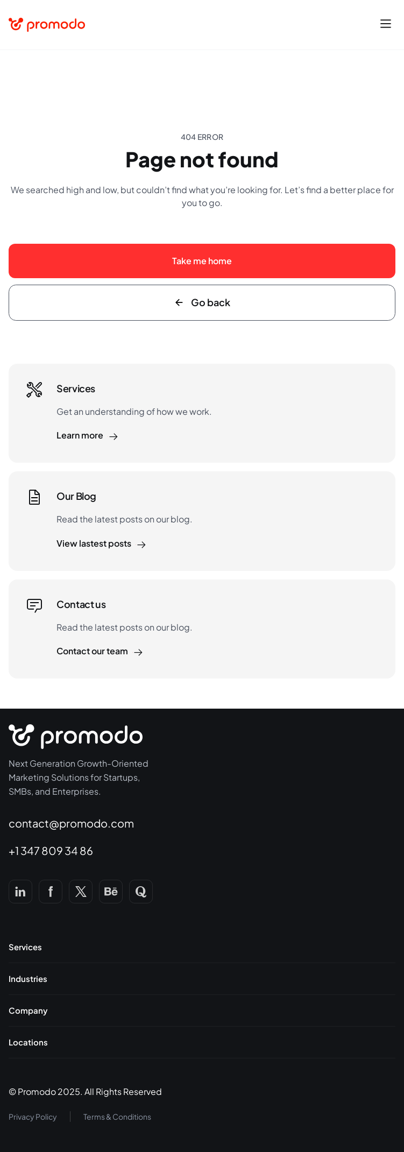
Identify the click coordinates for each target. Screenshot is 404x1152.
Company (28, 1010)
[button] (385, 25)
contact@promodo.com (71, 823)
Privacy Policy (33, 1116)
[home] (47, 25)
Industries (28, 979)
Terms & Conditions (117, 1116)
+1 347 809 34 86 (51, 850)
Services (25, 947)
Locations (28, 1042)
